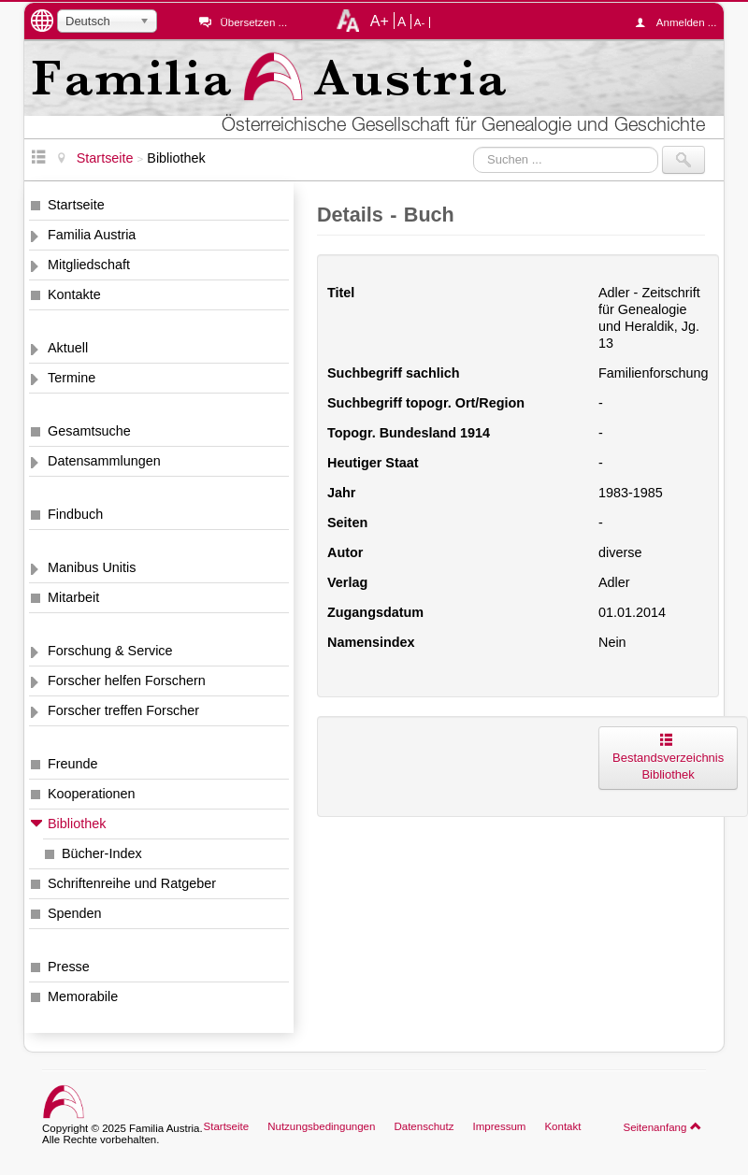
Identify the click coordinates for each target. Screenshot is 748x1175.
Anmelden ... (680, 22)
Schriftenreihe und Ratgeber (132, 883)
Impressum (498, 1126)
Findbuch (75, 514)
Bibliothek (77, 823)
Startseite (76, 204)
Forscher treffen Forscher (123, 710)
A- (419, 22)
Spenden (75, 913)
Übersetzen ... (253, 22)
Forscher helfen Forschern (127, 680)
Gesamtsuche (89, 430)
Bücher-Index (102, 853)
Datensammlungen (104, 460)
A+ (379, 20)
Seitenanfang (662, 1126)
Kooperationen (92, 793)
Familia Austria (92, 234)
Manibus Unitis (92, 567)
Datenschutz (423, 1126)
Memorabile (83, 996)
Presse (69, 966)
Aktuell (68, 347)
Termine (71, 377)
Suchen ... (473, 146)
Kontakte (74, 294)
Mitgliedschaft (89, 264)
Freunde (73, 763)
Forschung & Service (110, 650)
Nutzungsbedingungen (321, 1126)
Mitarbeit (73, 597)
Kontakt (562, 1126)
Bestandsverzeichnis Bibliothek (668, 757)
